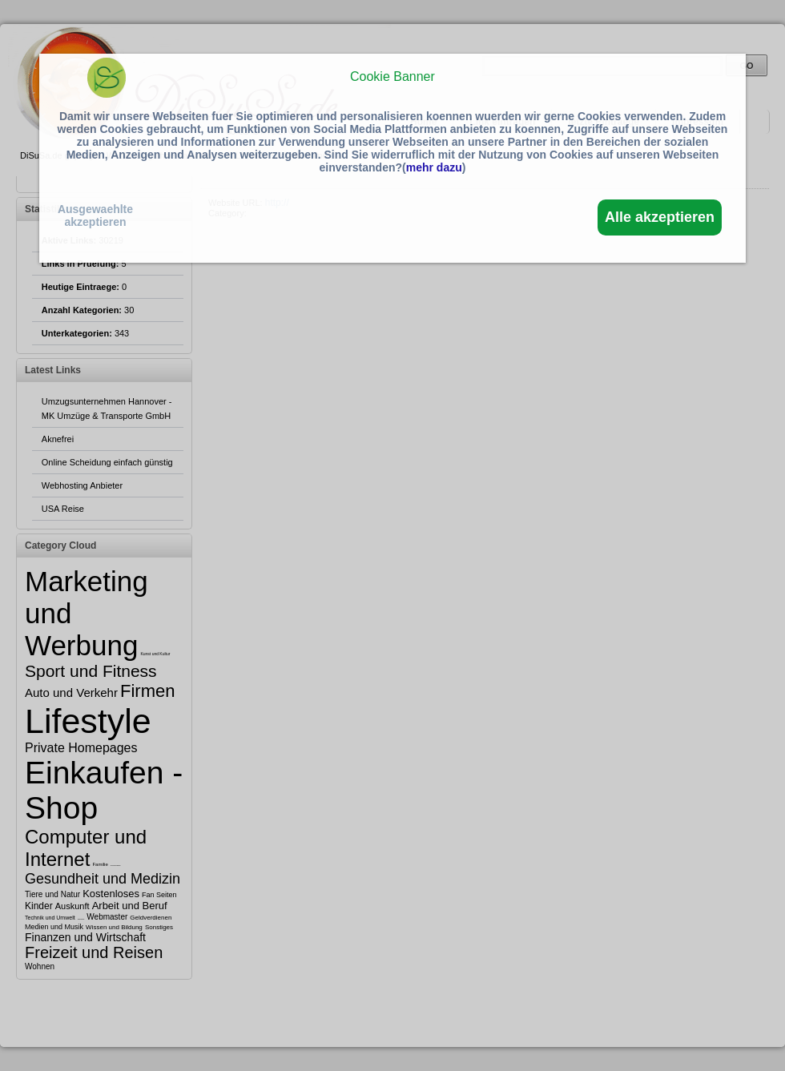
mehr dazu (434, 167)
